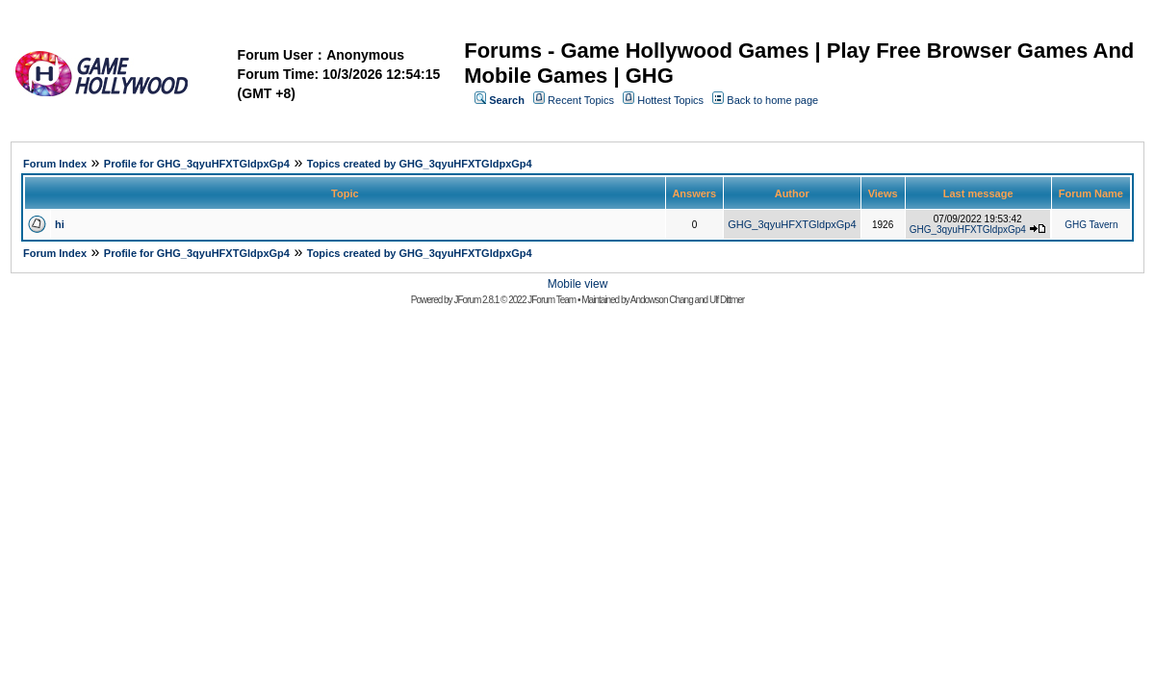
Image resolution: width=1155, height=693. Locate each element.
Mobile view (578, 284)
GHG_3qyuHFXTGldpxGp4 (792, 224)
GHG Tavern (1091, 224)
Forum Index (55, 163)
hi (59, 224)
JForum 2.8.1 (476, 300)
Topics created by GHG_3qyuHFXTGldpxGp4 (419, 163)
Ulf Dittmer (726, 300)
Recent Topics (581, 100)
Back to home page (772, 100)
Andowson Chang (661, 300)
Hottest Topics (670, 100)
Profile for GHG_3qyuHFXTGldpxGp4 (197, 163)
